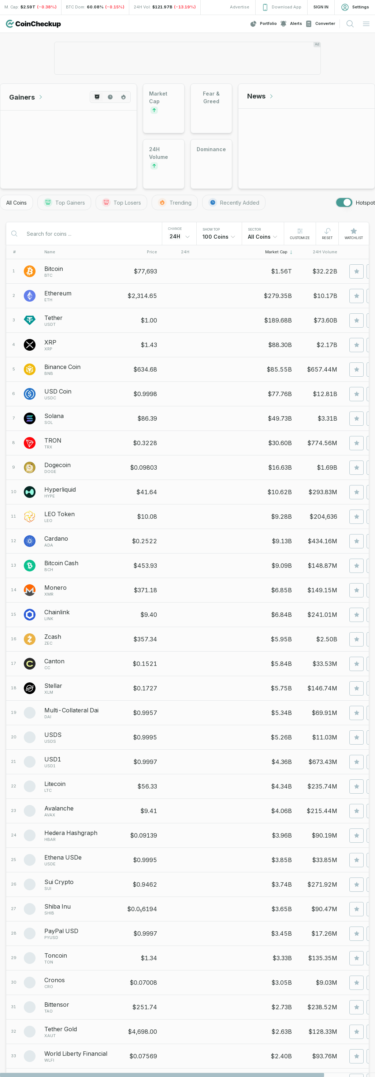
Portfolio (263, 23)
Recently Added (233, 202)
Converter (320, 23)
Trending (175, 202)
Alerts (291, 23)
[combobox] (219, 237)
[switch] (344, 202)
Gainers (26, 97)
